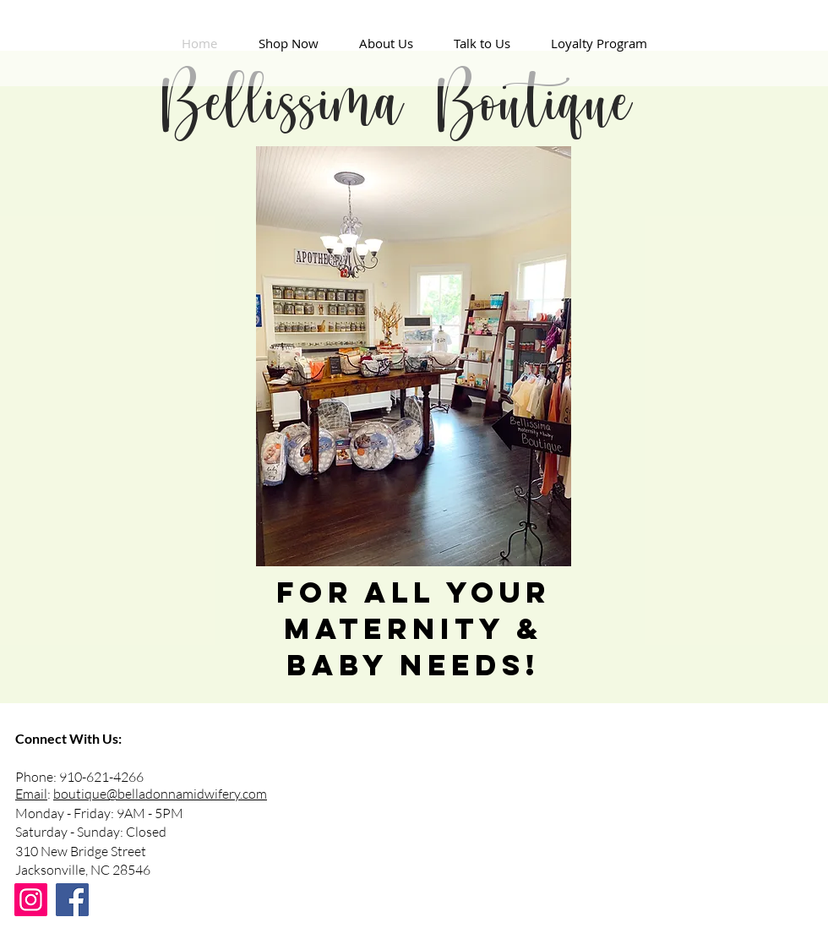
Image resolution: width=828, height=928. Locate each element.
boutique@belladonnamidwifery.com (160, 793)
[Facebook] (72, 899)
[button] (288, 43)
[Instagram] (30, 899)
